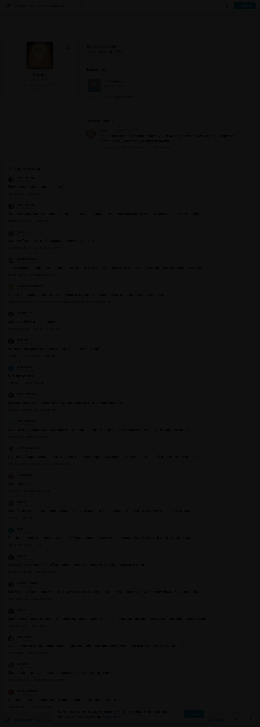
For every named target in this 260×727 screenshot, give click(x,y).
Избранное (97, 69)
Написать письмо (212, 719)
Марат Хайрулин (22, 394)
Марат (16, 529)
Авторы (35, 6)
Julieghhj (18, 664)
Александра (20, 475)
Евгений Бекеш (22, 259)
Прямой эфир (28, 168)
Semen (104, 130)
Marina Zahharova (23, 691)
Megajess (18, 340)
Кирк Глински (21, 178)
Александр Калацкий (25, 286)
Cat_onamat (19, 637)
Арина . (17, 232)
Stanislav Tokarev (23, 583)
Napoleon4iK (20, 313)
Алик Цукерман (22, 421)
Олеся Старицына (23, 448)
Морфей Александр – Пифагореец (145, 147)
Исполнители (53, 6)
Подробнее (111, 716)
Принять (194, 714)
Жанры (21, 6)
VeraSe (16, 556)
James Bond (20, 367)
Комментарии (99, 120)
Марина (17, 502)
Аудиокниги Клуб (22, 720)
